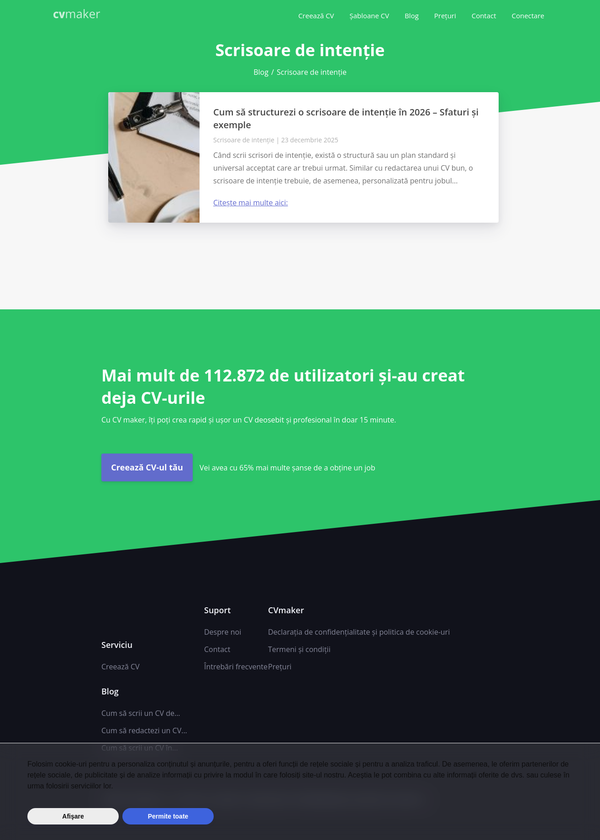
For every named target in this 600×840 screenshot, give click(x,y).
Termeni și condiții (299, 649)
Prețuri (445, 15)
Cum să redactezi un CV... (144, 730)
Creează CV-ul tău (147, 467)
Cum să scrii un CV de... (140, 713)
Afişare (73, 816)
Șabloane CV (369, 15)
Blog (412, 15)
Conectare (527, 15)
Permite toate (168, 816)
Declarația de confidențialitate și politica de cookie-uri (359, 632)
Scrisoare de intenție (243, 140)
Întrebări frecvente (236, 667)
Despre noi (222, 632)
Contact (484, 15)
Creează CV (316, 15)
